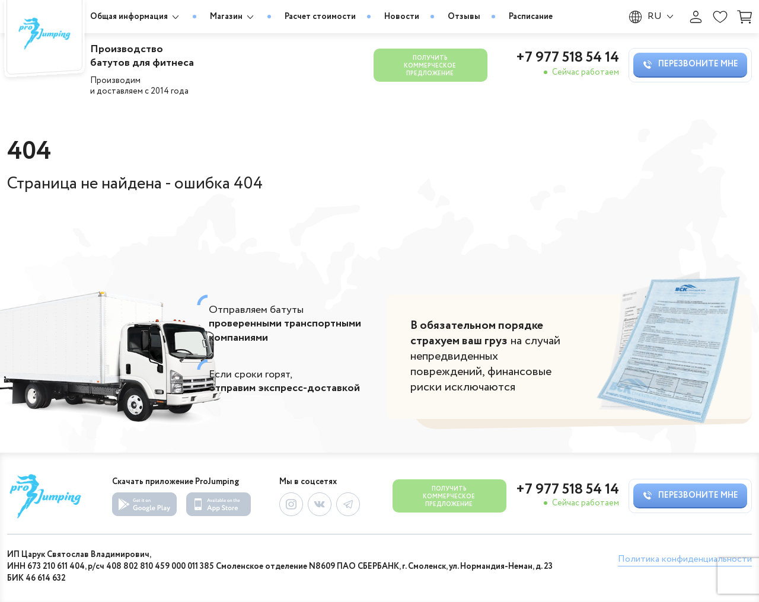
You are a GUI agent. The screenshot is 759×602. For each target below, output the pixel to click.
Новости (401, 17)
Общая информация (135, 17)
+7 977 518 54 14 (567, 58)
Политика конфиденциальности (685, 559)
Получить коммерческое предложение (430, 66)
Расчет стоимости (320, 17)
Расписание (531, 17)
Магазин (233, 17)
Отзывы (464, 17)
